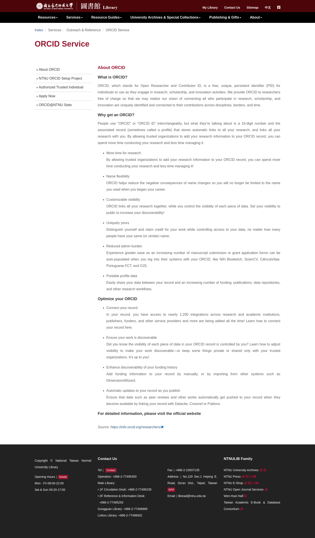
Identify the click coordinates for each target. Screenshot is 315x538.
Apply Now (46, 96)
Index (39, 30)
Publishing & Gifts (225, 17)
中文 (268, 7)
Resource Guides (106, 17)
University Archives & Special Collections (165, 17)
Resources (48, 17)
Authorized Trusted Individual (60, 87)
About (256, 17)
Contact (110, 470)
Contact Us (232, 7)
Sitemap (252, 7)
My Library (210, 7)
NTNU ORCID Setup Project (59, 78)
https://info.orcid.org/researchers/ (136, 427)
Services (74, 17)
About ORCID (48, 69)
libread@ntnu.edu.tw (192, 496)
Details (63, 476)
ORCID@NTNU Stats (54, 105)
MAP (171, 489)
